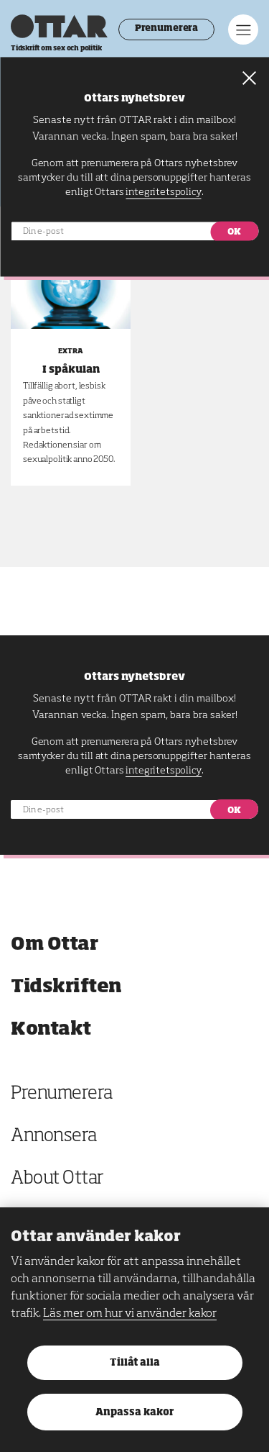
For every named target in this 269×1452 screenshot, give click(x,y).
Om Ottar (54, 944)
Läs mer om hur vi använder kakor (130, 1314)
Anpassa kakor (134, 1412)
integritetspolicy (163, 771)
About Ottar (57, 1179)
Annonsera (54, 1136)
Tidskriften (66, 987)
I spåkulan (71, 370)
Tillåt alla (135, 1363)
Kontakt (51, 1029)
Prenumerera (167, 28)
